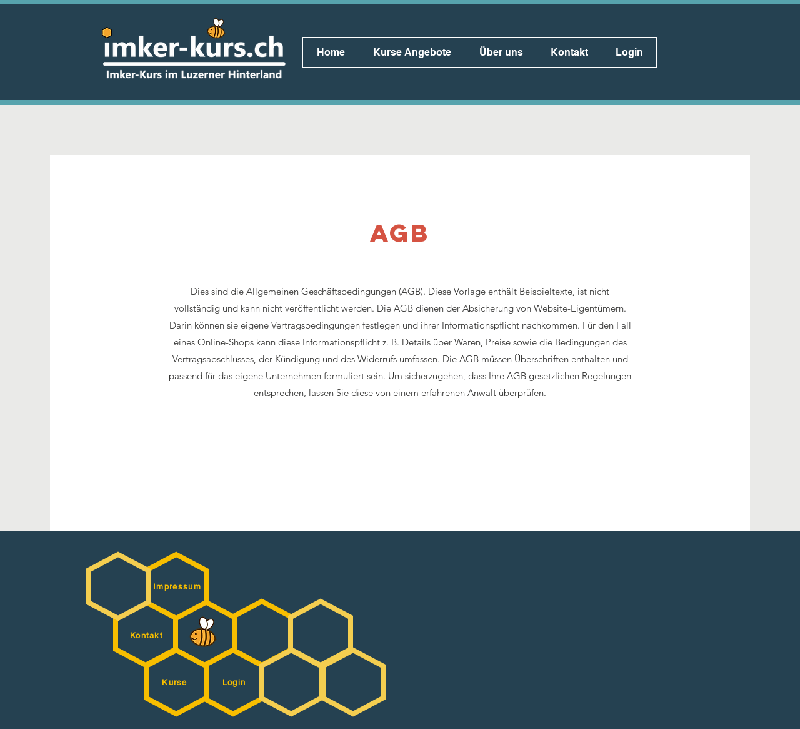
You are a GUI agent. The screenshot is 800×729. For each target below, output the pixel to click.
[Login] (235, 682)
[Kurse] (176, 682)
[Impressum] (178, 586)
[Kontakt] (147, 635)
